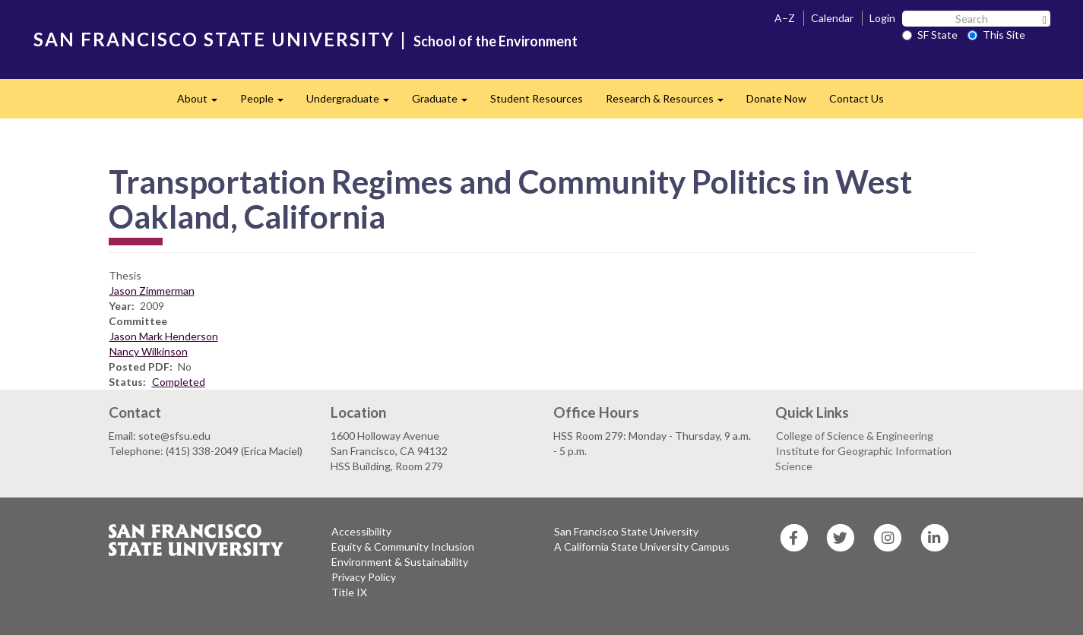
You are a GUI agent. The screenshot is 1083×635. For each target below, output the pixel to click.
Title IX (349, 592)
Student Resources (536, 98)
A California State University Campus (642, 546)
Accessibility (361, 531)
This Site (996, 34)
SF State (930, 34)
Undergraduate (353, 103)
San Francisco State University (626, 531)
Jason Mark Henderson (163, 336)
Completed (178, 381)
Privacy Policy (363, 576)
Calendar (832, 17)
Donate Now (776, 98)
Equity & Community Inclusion (402, 546)
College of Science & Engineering (854, 435)
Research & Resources (670, 103)
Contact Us (856, 98)
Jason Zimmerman (152, 290)
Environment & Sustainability (399, 561)
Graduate (445, 103)
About (203, 103)
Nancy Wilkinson (148, 351)
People (267, 103)
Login (882, 17)
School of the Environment (495, 41)
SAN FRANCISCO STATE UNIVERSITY (213, 39)
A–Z (784, 17)
